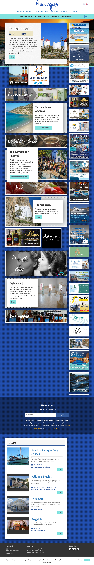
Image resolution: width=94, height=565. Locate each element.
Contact (75, 11)
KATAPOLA (44, 11)
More (12, 57)
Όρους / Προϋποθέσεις (51, 428)
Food (47, 16)
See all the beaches (43, 128)
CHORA (28, 11)
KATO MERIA (54, 11)
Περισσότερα (47, 562)
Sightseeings (68, 16)
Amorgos (20, 11)
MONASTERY (65, 11)
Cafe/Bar (38, 16)
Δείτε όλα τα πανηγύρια (19, 177)
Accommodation (27, 16)
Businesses (56, 16)
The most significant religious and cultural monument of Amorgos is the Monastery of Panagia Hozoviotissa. (48, 208)
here (12, 553)
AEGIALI (36, 11)
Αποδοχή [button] (87, 560)
